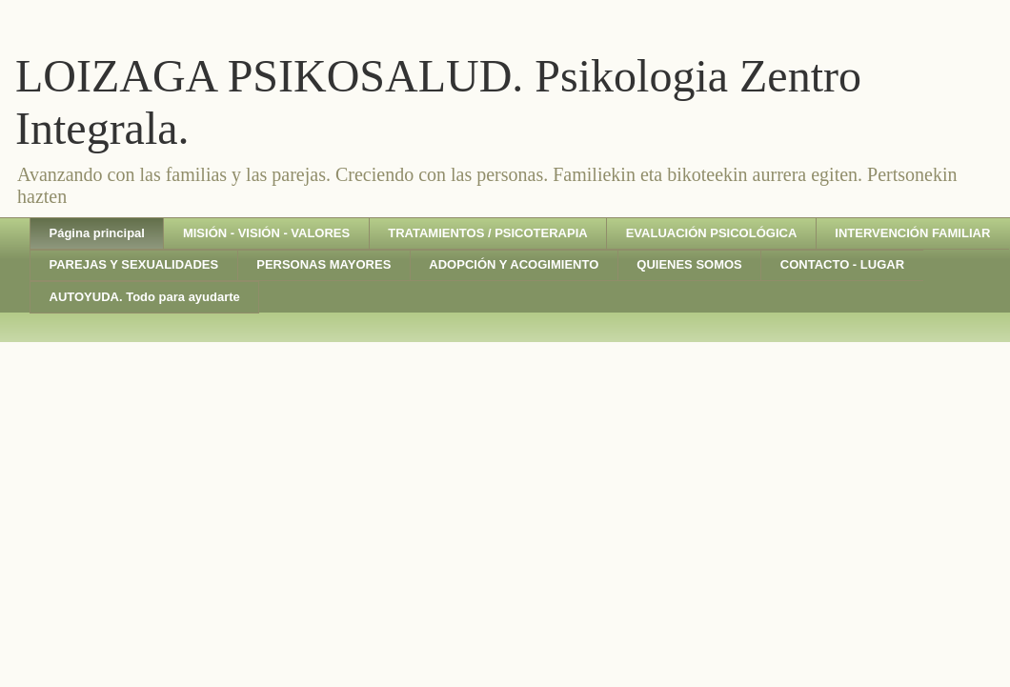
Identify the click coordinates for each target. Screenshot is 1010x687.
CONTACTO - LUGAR (842, 264)
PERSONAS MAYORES (323, 264)
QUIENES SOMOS (689, 264)
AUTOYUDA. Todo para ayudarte (145, 297)
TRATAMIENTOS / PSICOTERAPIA (487, 233)
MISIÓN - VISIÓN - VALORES (266, 233)
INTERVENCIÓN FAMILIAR (912, 233)
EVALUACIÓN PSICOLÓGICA (712, 233)
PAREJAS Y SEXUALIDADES (134, 264)
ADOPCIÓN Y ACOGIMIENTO (513, 264)
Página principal (97, 233)
